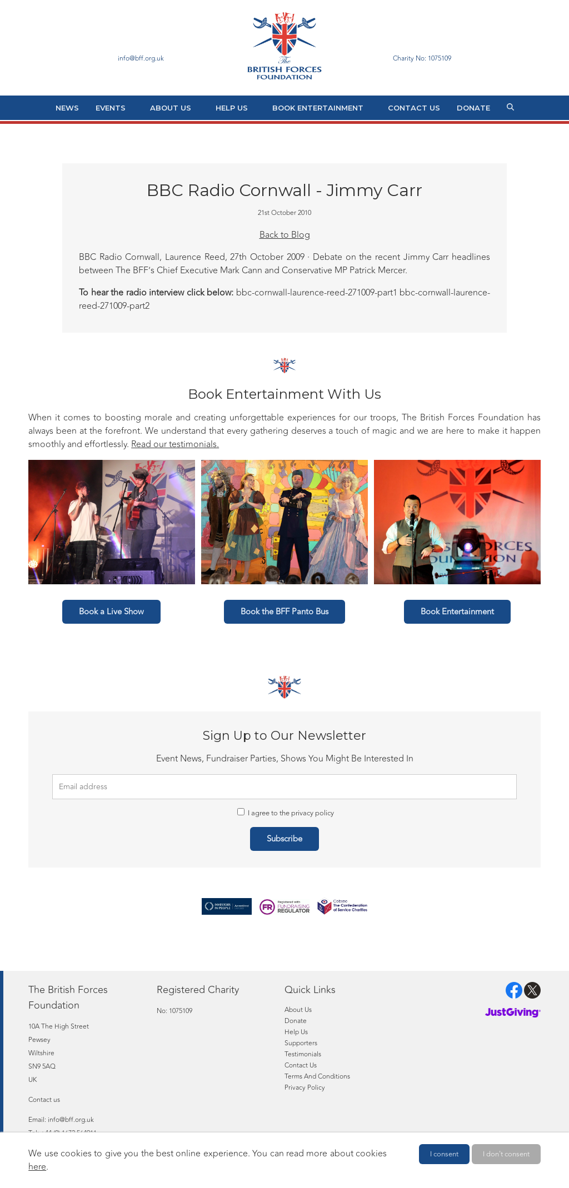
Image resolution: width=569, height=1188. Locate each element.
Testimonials (302, 1054)
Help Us (232, 107)
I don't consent (506, 1154)
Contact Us (414, 107)
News (67, 107)
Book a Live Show (111, 611)
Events (111, 107)
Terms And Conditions (317, 1076)
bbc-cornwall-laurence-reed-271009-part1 (316, 292)
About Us (170, 107)
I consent (444, 1154)
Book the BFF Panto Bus (284, 611)
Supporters (300, 1043)
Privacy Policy (304, 1087)
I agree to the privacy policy (285, 813)
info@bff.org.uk (71, 1120)
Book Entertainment (317, 107)
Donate (473, 107)
